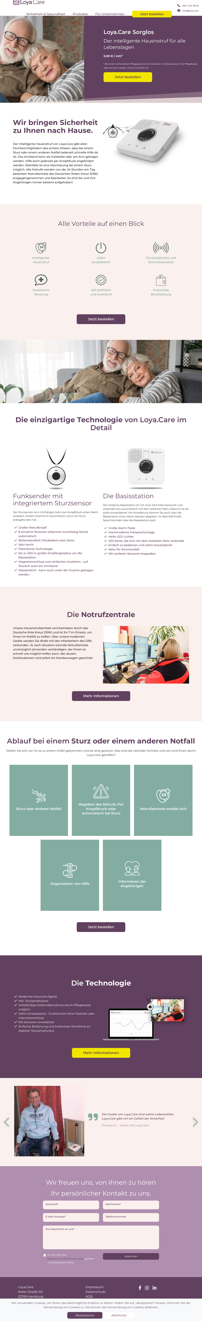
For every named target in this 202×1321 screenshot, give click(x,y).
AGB (89, 1296)
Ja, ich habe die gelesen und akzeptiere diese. (71, 1258)
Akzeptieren (84, 1315)
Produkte (80, 14)
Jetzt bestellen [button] (128, 77)
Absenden (131, 1256)
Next (195, 1122)
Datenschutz (96, 1292)
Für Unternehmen (110, 14)
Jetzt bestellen (152, 14)
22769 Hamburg (30, 1296)
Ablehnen (119, 1315)
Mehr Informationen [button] (101, 696)
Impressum (95, 1287)
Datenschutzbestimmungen (65, 1258)
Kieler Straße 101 (30, 1292)
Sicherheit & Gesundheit (45, 14)
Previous (7, 1122)
